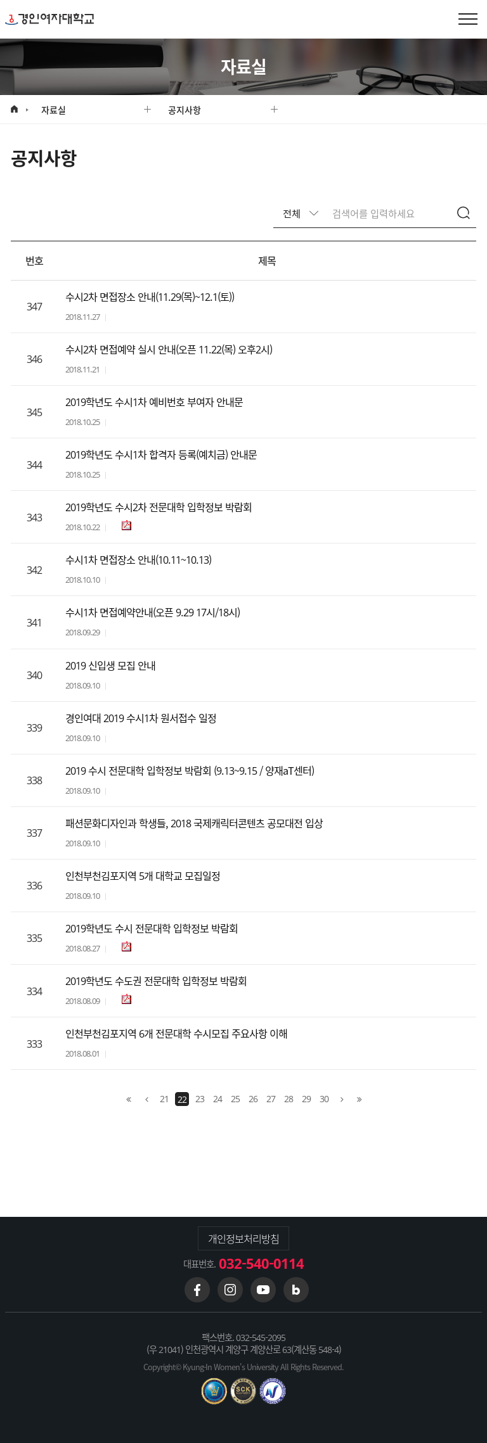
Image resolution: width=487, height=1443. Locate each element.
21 (164, 1098)
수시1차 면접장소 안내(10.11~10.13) (138, 559)
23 (199, 1098)
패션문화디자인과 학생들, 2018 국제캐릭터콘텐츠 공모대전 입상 (194, 823)
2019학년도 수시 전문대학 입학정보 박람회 (151, 928)
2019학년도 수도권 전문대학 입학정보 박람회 (156, 981)
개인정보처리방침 (243, 1238)
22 (182, 1099)
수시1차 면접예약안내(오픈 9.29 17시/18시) (152, 612)
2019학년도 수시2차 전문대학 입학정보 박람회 (158, 507)
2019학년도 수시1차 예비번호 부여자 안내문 (154, 402)
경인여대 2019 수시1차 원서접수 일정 (140, 718)
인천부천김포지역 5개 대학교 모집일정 (142, 875)
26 (253, 1098)
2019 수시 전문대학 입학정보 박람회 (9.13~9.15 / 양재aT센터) (189, 770)
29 (306, 1098)
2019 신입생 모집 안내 (110, 665)
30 (324, 1098)
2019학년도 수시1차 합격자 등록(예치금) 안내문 (161, 454)
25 (235, 1098)
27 (270, 1098)
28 (288, 1098)
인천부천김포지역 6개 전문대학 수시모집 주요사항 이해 (176, 1033)
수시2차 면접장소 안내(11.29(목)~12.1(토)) (149, 296)
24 (217, 1098)
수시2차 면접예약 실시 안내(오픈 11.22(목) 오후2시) (168, 349)
